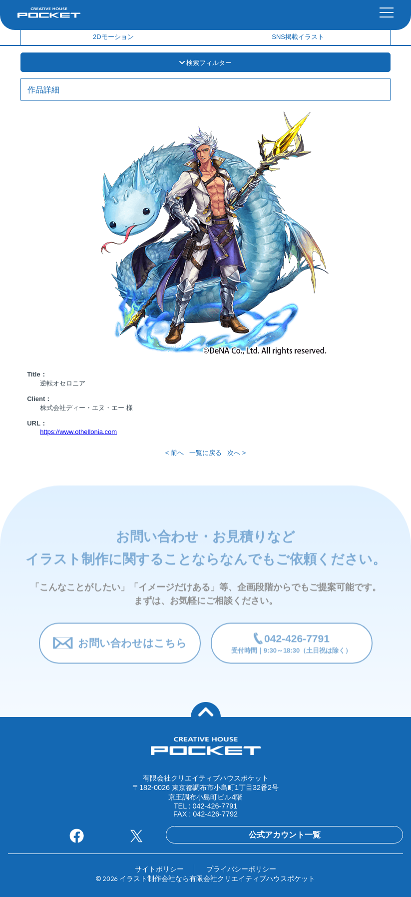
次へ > (236, 452)
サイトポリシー (159, 869)
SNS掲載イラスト (298, 36)
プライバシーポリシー (241, 869)
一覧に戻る (205, 452)
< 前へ (174, 452)
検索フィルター (205, 62)
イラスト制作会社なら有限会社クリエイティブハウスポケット (217, 878)
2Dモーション (113, 36)
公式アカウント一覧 (285, 835)
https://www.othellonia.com (78, 432)
